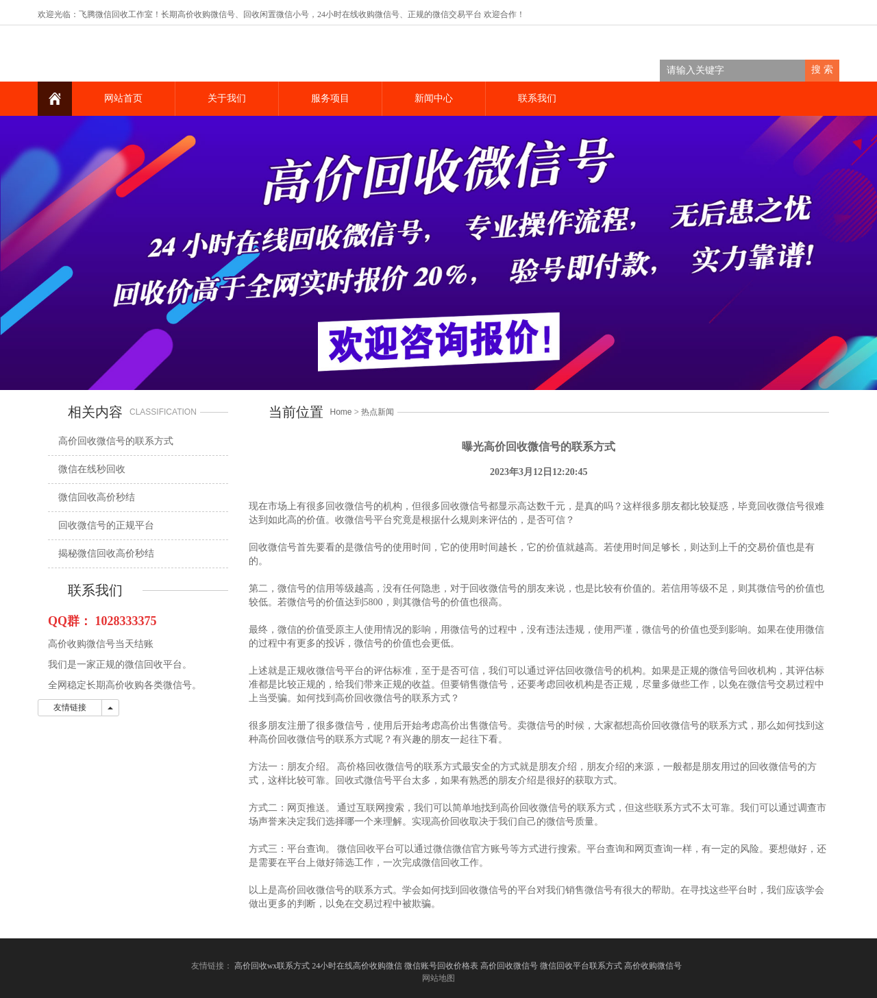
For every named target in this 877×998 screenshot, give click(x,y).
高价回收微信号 (509, 966)
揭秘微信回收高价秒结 (106, 553)
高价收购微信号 (654, 966)
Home (341, 412)
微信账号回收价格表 (441, 966)
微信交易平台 (457, 14)
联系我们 (537, 98)
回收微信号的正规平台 (106, 525)
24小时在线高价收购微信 (357, 966)
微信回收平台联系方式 (581, 966)
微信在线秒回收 (91, 469)
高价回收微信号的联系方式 (115, 441)
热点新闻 (377, 412)
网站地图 (438, 978)
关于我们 (227, 98)
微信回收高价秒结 (96, 497)
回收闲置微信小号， (280, 14)
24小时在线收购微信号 (358, 14)
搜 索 (822, 69)
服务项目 (330, 98)
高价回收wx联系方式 (272, 966)
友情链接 (70, 707)
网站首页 (123, 98)
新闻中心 (434, 98)
